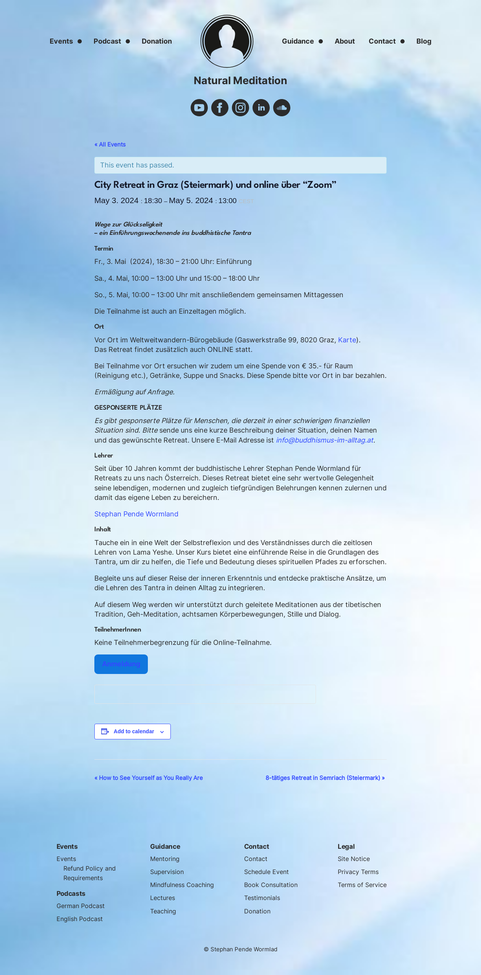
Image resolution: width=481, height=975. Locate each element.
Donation (157, 41)
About (345, 41)
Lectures (163, 898)
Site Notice (354, 859)
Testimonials (263, 898)
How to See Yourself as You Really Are (148, 777)
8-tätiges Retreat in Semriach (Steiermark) (325, 777)
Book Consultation (272, 885)
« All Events (110, 144)
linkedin (261, 107)
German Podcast (82, 906)
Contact (382, 41)
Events (61, 41)
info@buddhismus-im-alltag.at (324, 440)
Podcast (107, 41)
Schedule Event (268, 872)
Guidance (298, 41)
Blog (423, 41)
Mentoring (165, 859)
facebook (219, 107)
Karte (347, 340)
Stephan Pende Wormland (136, 514)
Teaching (164, 911)
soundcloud (281, 107)
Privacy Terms (359, 872)
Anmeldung (121, 664)
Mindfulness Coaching (184, 885)
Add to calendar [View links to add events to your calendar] (134, 731)
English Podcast (81, 919)
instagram (240, 107)
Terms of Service (363, 885)
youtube (199, 107)
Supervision (168, 872)
